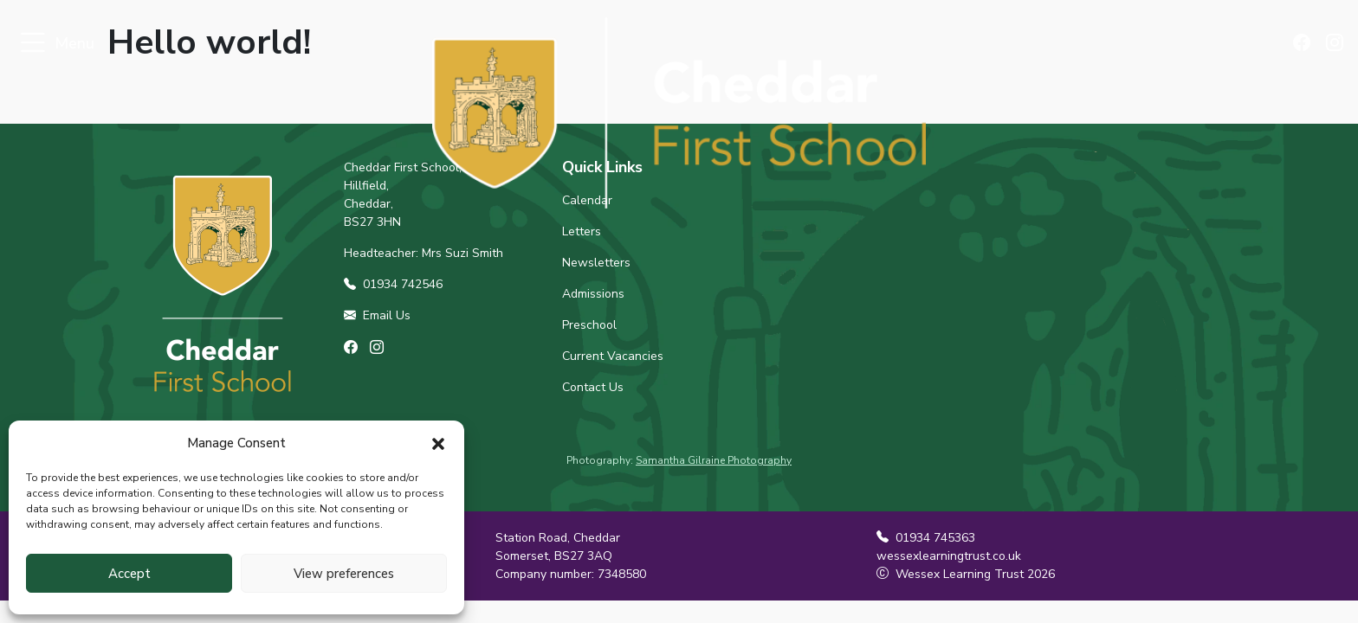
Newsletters (596, 262)
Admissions (593, 294)
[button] (438, 443)
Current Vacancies (612, 356)
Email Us (377, 315)
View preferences (344, 573)
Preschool (589, 325)
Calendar (587, 200)
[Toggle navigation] (32, 43)
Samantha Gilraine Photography (714, 460)
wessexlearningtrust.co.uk (948, 556)
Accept (129, 573)
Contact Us (593, 387)
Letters (581, 231)
